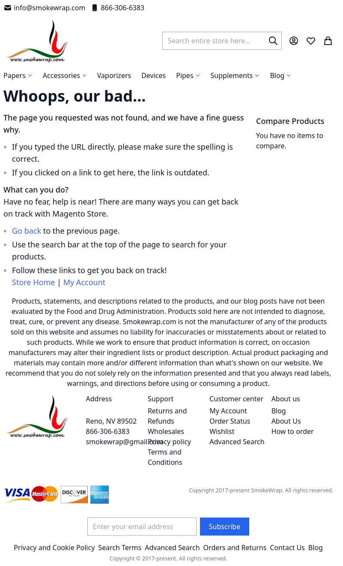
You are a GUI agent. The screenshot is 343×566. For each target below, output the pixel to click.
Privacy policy (169, 441)
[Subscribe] (224, 527)
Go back (26, 231)
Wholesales (166, 431)
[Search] (273, 41)
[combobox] (222, 41)
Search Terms (119, 547)
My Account (84, 282)
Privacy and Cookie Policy (54, 547)
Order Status (229, 421)
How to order (292, 431)
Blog (278, 410)
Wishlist (221, 431)
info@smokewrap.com (44, 7)
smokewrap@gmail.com (124, 441)
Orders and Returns (235, 547)
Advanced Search (236, 441)
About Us (286, 421)
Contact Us (287, 547)
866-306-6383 (117, 7)
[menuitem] (280, 75)
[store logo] (36, 40)
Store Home (33, 282)
